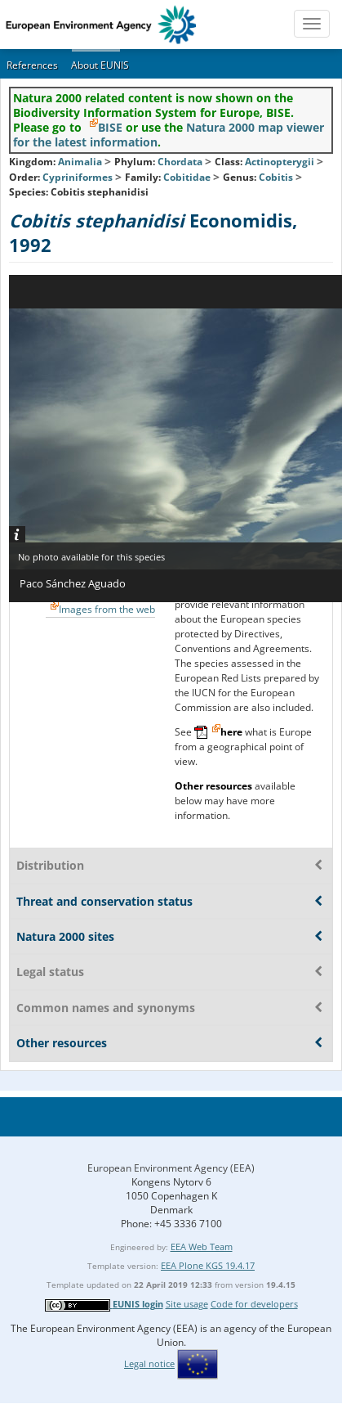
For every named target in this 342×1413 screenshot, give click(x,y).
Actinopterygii (279, 162)
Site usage (187, 1304)
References (32, 65)
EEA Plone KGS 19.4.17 (208, 1265)
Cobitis (277, 177)
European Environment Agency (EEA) (171, 1168)
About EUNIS (100, 65)
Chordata (180, 162)
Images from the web (107, 609)
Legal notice (149, 1363)
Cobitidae (187, 177)
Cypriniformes (77, 177)
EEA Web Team (202, 1246)
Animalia (80, 162)
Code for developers (254, 1304)
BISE (110, 127)
